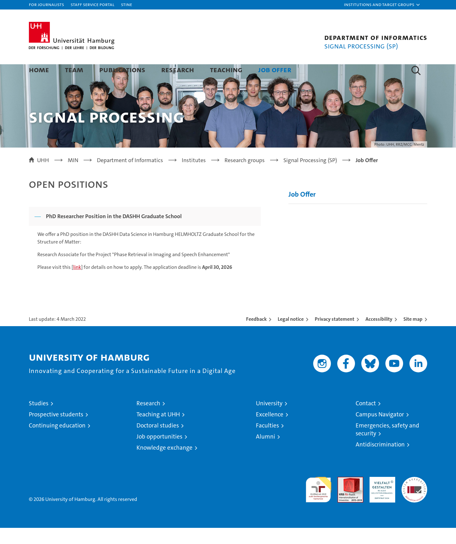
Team (74, 69)
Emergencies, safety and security (387, 445)
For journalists (46, 4)
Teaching (226, 69)
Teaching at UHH (158, 430)
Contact (366, 419)
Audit (344, 496)
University (269, 419)
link (77, 283)
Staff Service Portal (92, 4)
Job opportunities (159, 453)
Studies (38, 419)
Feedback (256, 335)
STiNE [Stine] (126, 4)
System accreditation (414, 499)
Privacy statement (334, 335)
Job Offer (274, 69)
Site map (412, 335)
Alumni (265, 453)
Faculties (267, 442)
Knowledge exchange (164, 464)
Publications (122, 69)
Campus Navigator (380, 430)
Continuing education (57, 442)
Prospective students (56, 430)
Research (177, 69)
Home (39, 69)
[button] (382, 4)
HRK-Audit (381, 496)
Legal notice (291, 335)
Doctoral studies (157, 442)
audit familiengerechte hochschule (318, 503)
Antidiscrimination (380, 461)
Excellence (269, 430)
